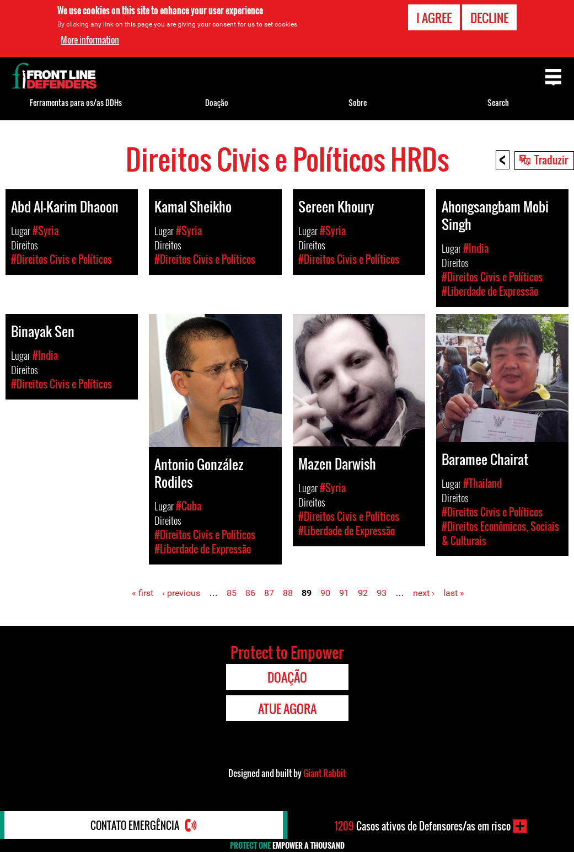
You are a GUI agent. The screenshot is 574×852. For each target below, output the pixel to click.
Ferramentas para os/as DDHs (76, 102)
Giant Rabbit (324, 773)
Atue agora (287, 708)
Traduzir (551, 159)
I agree (434, 16)
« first (142, 593)
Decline (489, 16)
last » (453, 593)
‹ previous (181, 593)
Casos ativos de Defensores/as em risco (423, 826)
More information (90, 38)
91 (344, 593)
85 (232, 593)
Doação (216, 102)
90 (325, 593)
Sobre (357, 102)
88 (288, 593)
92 (363, 593)
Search (498, 102)
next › (423, 593)
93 (382, 593)
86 (250, 593)
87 (269, 593)
